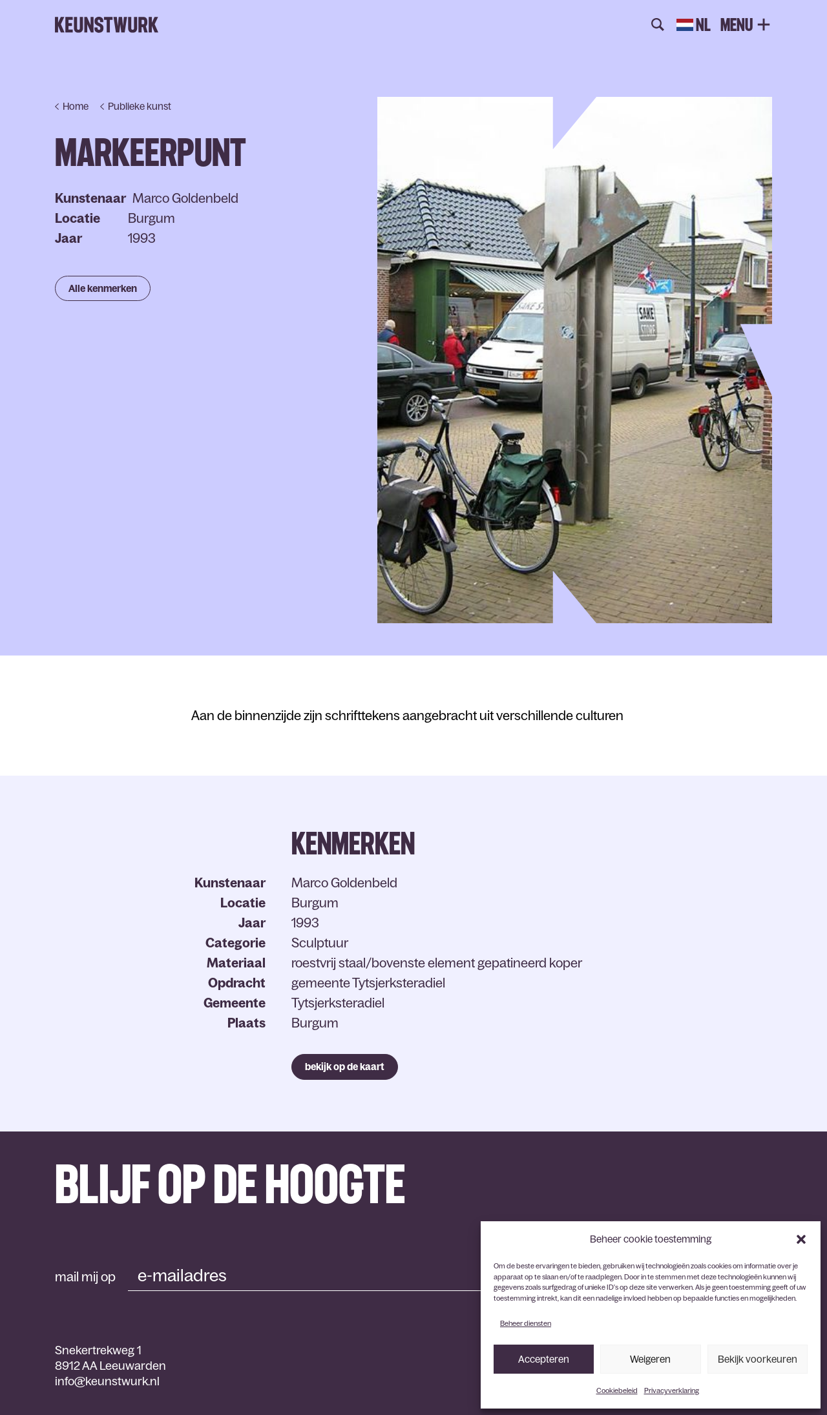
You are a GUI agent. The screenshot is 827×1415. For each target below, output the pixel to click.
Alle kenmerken (102, 288)
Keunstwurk (106, 25)
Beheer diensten (525, 1323)
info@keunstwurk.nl (107, 1381)
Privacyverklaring (671, 1390)
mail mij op (85, 1277)
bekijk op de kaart (344, 1066)
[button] (801, 1239)
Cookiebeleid (617, 1390)
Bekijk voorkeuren (757, 1359)
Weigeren (650, 1359)
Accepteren (543, 1359)
